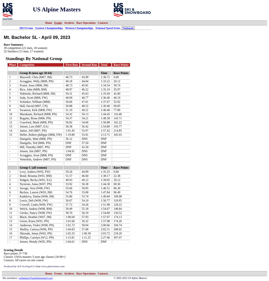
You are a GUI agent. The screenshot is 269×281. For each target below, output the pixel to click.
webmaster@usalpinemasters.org (36, 278)
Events (58, 22)
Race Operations (86, 22)
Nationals (128, 28)
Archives (69, 22)
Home (48, 22)
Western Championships (79, 28)
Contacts (103, 22)
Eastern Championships (49, 28)
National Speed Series (107, 28)
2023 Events (26, 28)
